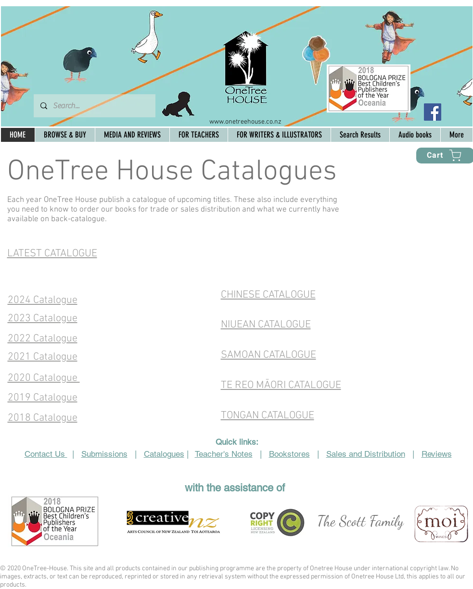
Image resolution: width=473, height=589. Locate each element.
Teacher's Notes (224, 454)
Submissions (104, 454)
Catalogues (164, 454)
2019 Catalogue (42, 397)
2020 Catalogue (44, 378)
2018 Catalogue (42, 418)
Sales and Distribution (365, 454)
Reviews (437, 454)
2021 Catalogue (42, 357)
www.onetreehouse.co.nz (245, 122)
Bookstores (289, 454)
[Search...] (94, 105)
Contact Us (46, 454)
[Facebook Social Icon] (432, 112)
